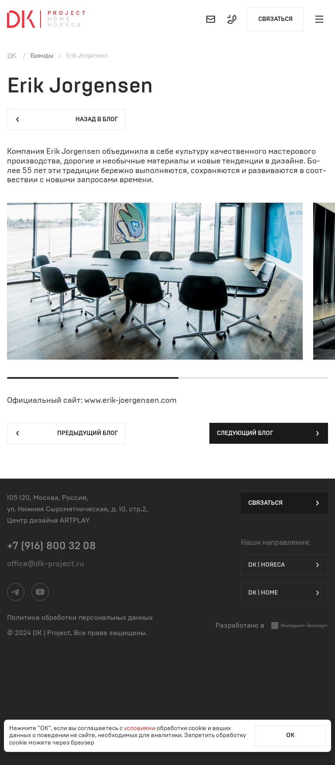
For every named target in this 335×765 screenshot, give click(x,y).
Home (60, 19)
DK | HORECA (284, 564)
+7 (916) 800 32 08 (51, 546)
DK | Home (284, 592)
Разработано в (271, 625)
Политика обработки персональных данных (80, 617)
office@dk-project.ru (45, 564)
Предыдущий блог (66, 433)
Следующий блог (269, 433)
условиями (140, 728)
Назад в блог (66, 119)
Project (67, 13)
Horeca (65, 25)
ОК (290, 735)
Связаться (275, 19)
